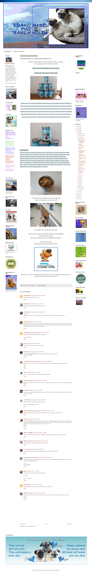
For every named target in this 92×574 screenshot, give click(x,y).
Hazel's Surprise (81, 168)
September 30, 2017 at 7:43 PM (36, 449)
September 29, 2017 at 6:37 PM (39, 399)
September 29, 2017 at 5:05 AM (38, 312)
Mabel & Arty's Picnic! (81, 148)
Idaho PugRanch (7, 51)
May (79, 181)
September (80, 138)
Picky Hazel (80, 167)
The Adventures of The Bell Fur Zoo (32, 457)
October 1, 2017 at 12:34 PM (46, 457)
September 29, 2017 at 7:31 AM (42, 332)
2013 (78, 196)
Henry (25, 343)
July (79, 177)
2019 (78, 128)
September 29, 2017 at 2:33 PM (36, 390)
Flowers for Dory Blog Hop (18, 51)
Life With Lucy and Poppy (29, 332)
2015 (78, 193)
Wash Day (80, 173)
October (80, 137)
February (80, 187)
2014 (78, 194)
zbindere (48, 570)
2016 (78, 191)
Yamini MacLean (27, 312)
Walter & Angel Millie (28, 432)
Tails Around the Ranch (29, 441)
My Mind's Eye (27, 351)
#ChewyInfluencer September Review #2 (81, 141)
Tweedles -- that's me (28, 493)
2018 (78, 130)
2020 (78, 126)
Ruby (25, 419)
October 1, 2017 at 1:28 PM (33, 471)
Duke (25, 372)
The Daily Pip (27, 303)
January (80, 188)
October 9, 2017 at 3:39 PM (39, 493)
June (79, 179)
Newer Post (22, 524)
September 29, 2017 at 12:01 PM (33, 372)
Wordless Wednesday (81, 145)
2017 (78, 131)
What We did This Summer (81, 165)
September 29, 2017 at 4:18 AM (38, 295)
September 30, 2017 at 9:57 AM (41, 441)
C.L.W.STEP (26, 390)
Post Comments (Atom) (30, 526)
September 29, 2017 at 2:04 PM (40, 380)
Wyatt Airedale (27, 484)
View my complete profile (11, 83)
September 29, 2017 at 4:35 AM (36, 303)
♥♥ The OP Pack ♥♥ (28, 399)
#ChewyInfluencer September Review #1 (81, 151)
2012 (78, 198)
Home (46, 524)
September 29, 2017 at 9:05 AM (45, 361)
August (79, 176)
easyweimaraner (27, 295)
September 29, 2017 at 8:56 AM (37, 351)
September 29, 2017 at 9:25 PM (33, 419)
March (79, 185)
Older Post (69, 524)
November (80, 135)
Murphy (25, 471)
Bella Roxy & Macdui (28, 380)
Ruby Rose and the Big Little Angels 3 (32, 410)
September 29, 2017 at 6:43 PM (47, 410)
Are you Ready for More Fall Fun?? (82, 162)
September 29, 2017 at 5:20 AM (34, 321)
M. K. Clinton (26, 449)
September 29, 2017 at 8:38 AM (33, 343)
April (79, 183)
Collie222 (26, 321)
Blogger (57, 570)
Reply (25, 299)
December (80, 133)
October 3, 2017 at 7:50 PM (36, 484)
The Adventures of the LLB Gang (31, 361)
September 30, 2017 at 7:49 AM (40, 432)
